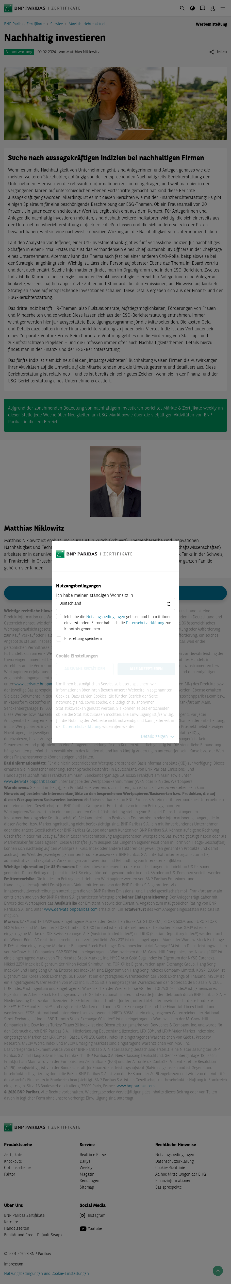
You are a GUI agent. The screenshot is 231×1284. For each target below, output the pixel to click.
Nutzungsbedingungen (105, 617)
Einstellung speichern (83, 639)
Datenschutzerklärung (145, 623)
